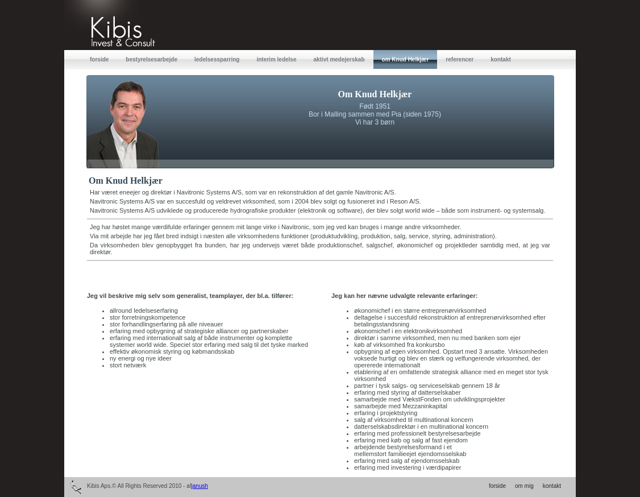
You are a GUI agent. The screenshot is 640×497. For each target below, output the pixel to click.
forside (99, 59)
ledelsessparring (216, 59)
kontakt (501, 59)
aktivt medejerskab (338, 59)
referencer (459, 59)
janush (200, 486)
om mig (524, 486)
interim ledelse (276, 59)
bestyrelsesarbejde (151, 59)
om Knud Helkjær (405, 59)
